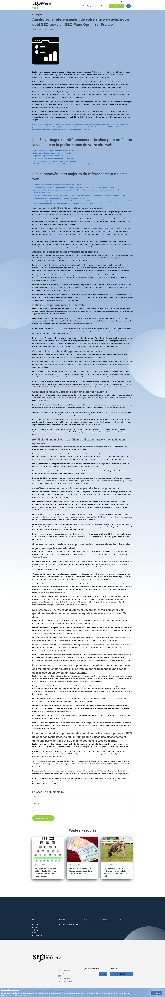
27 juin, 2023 (38, 29)
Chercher (103, 974)
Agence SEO (38, 935)
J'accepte (157, 993)
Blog (84, 6)
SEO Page (123, 111)
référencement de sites (86, 140)
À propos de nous (92, 6)
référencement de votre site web (88, 82)
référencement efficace (91, 338)
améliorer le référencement (42, 77)
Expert (36, 930)
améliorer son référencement (100, 579)
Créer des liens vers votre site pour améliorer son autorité (55, 161)
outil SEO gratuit (42, 82)
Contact (103, 6)
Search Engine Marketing (69, 924)
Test (35, 927)
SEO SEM (62, 920)
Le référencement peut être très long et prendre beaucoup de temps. (59, 184)
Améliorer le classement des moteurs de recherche (52, 153)
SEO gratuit (79, 77)
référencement (116, 87)
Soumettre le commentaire (43, 818)
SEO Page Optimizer (92, 77)
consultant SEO (66, 672)
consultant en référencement (53, 104)
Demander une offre (65, 981)
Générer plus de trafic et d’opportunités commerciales (54, 158)
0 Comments (49, 29)
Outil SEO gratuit (116, 6)
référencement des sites (122, 478)
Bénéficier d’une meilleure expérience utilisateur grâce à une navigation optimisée (64, 164)
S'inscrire (121, 974)
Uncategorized (38, 15)
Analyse (36, 933)
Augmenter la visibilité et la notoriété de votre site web (54, 150)
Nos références (121, 920)
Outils (36, 924)
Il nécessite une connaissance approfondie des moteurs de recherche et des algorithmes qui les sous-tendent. (74, 187)
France (126, 2)
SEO (49, 101)
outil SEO (54, 92)
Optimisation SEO (90, 920)
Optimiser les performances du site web (48, 155)
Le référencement (38, 72)
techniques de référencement (56, 665)
